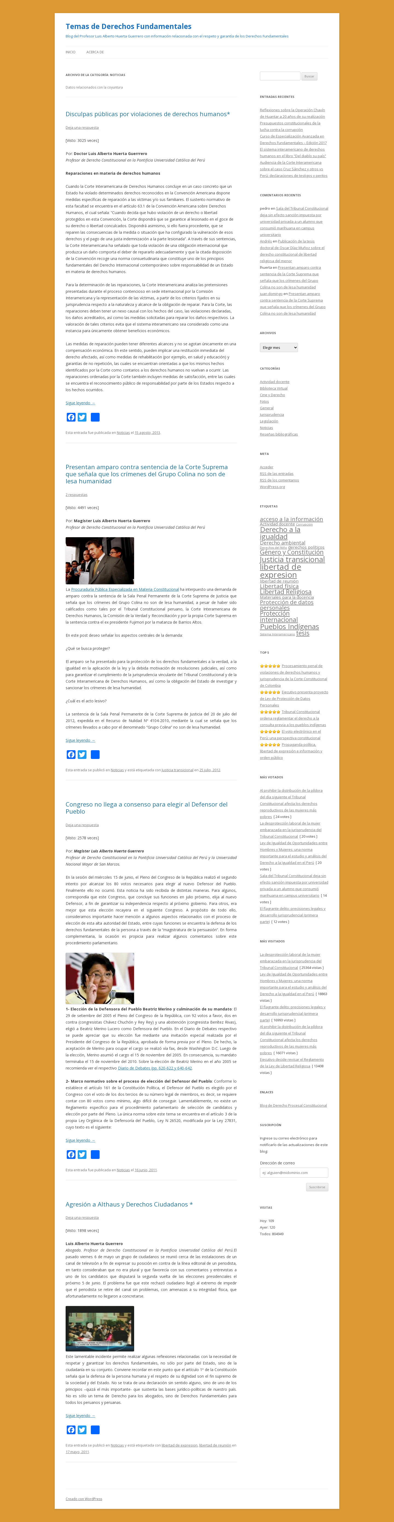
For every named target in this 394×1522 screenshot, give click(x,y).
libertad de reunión (215, 1445)
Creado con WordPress (84, 1499)
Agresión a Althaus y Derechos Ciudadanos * (129, 1204)
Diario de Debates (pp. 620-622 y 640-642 (155, 1068)
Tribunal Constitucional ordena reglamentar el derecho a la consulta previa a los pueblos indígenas (293, 718)
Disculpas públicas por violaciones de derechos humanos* (148, 114)
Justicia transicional (177, 769)
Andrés (266, 241)
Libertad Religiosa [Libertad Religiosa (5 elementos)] (286, 592)
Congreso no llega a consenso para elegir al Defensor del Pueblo (147, 807)
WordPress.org (272, 486)
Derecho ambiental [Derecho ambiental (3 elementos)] (282, 542)
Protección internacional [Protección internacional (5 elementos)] (279, 616)
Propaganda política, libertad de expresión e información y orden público (291, 751)
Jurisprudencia (272, 414)
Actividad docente (274, 381)
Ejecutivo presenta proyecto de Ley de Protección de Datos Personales (294, 699)
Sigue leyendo (80, 402)
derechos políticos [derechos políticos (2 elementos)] (306, 547)
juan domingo (271, 293)
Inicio (71, 52)
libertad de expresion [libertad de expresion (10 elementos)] (280, 570)
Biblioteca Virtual (274, 388)
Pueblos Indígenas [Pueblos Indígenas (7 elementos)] (289, 626)
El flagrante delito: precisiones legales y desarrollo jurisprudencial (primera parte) (293, 915)
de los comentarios (279, 480)
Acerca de (95, 52)
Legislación (269, 421)
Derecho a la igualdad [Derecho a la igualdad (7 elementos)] (280, 532)
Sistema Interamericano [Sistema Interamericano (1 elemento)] (277, 634)
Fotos (264, 401)
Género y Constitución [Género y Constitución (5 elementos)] (292, 552)
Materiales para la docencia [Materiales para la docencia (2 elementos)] (287, 597)
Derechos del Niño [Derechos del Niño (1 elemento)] (273, 548)
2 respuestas (77, 494)
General (267, 407)
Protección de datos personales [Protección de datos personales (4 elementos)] (287, 605)
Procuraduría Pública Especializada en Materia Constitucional (125, 589)
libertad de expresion (180, 1445)
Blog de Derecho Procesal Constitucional (293, 1105)
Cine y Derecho (272, 394)
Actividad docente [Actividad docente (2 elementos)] (277, 524)
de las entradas (277, 473)
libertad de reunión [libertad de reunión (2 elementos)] (279, 581)
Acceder (266, 467)
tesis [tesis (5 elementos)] (302, 633)
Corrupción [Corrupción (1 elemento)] (304, 524)
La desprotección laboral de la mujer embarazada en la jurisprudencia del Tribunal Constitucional (290, 830)
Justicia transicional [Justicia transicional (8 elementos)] (292, 559)
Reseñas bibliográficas (279, 434)
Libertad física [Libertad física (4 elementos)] (279, 586)
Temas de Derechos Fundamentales (129, 26)
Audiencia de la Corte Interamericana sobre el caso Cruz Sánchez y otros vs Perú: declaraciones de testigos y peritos (294, 169)
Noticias (123, 432)
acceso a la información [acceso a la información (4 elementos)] (291, 519)
